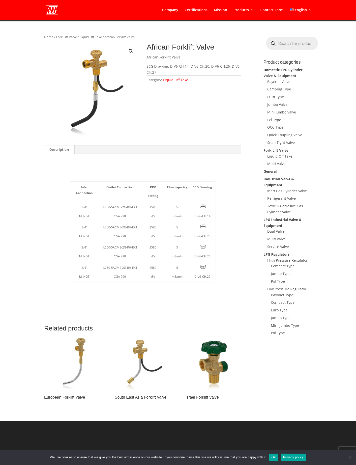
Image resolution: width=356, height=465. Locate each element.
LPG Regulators (277, 254)
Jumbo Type (281, 273)
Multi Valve (276, 163)
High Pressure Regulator (287, 260)
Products (241, 10)
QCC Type (275, 127)
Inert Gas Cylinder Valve (287, 191)
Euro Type (275, 96)
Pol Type (274, 119)
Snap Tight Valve (281, 142)
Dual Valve (276, 231)
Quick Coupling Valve (284, 135)
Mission (220, 10)
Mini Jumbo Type (285, 325)
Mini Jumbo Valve (281, 112)
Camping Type (279, 89)
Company (170, 10)
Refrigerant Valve (281, 198)
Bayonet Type (282, 295)
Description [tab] (59, 149)
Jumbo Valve (277, 104)
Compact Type (283, 266)
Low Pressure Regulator (286, 289)
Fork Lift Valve (66, 37)
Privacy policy (293, 457)
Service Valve (278, 246)
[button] (130, 51)
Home (48, 37)
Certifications (196, 10)
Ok (273, 457)
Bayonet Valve (278, 81)
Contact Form (271, 10)
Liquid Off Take (91, 37)
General (270, 171)
